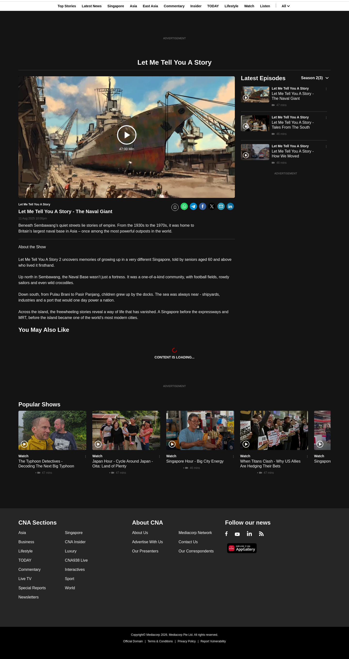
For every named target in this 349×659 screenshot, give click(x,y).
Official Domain (133, 641)
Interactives (75, 569)
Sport (69, 579)
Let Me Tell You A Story (290, 88)
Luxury (71, 551)
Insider (195, 27)
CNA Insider (75, 542)
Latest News (92, 27)
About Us (140, 533)
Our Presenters (145, 551)
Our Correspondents (196, 551)
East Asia (150, 27)
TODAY (213, 27)
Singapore (115, 27)
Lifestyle (231, 27)
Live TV (25, 579)
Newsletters (28, 597)
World (70, 588)
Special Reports (32, 588)
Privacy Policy (187, 641)
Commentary (174, 27)
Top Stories (67, 27)
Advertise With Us (147, 542)
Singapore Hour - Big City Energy (195, 461)
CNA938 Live (76, 560)
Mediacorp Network (195, 533)
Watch (249, 27)
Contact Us (188, 542)
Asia (133, 27)
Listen (265, 27)
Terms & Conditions (160, 641)
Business (26, 542)
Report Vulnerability (213, 641)
